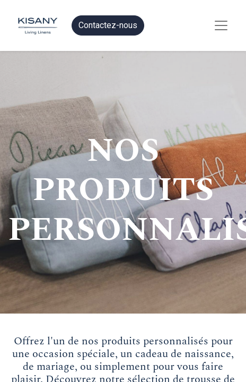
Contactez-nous (107, 25)
